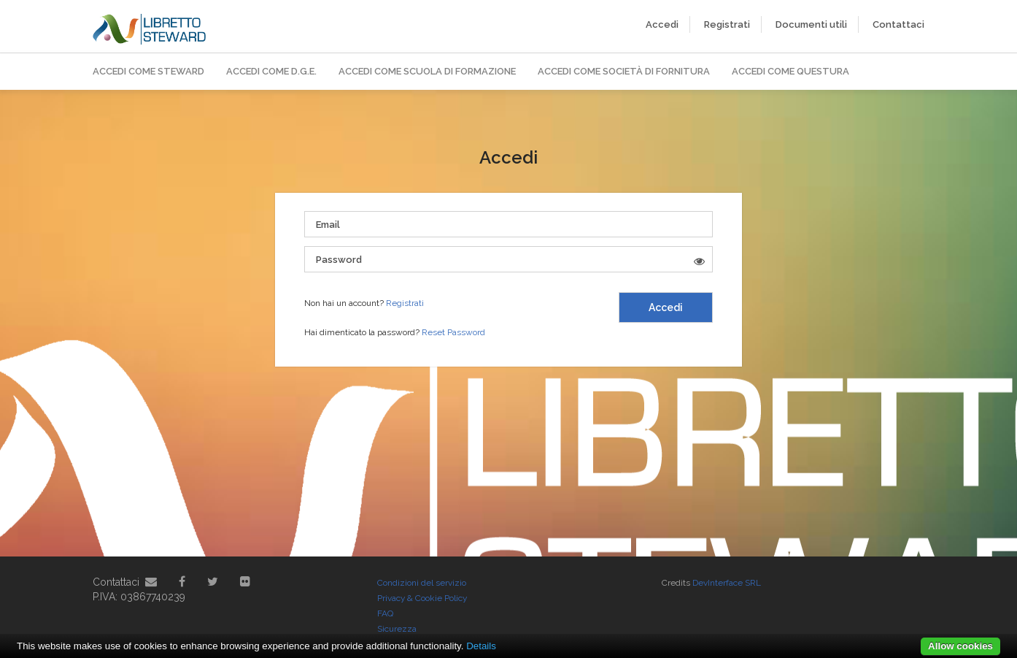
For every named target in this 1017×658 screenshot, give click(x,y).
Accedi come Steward (148, 71)
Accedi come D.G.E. (271, 71)
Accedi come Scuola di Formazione (427, 71)
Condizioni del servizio (421, 583)
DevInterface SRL (726, 583)
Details (481, 645)
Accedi (662, 24)
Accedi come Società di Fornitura (624, 71)
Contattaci (898, 24)
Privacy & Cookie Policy (422, 598)
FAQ (385, 613)
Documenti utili (811, 24)
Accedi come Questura (790, 71)
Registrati (727, 24)
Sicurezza (397, 629)
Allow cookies (960, 645)
